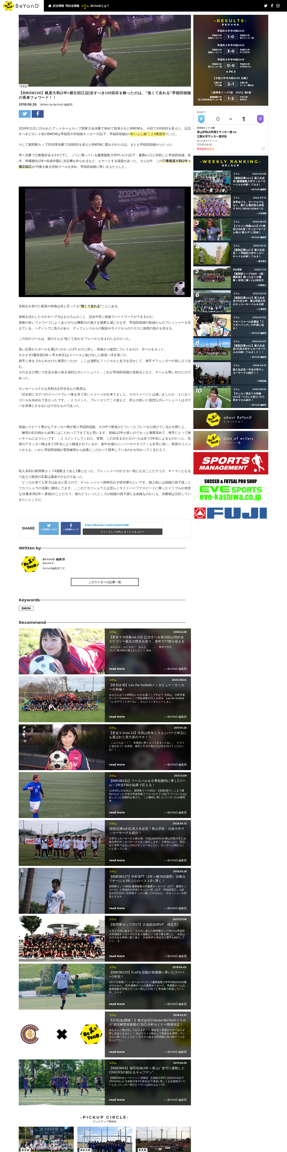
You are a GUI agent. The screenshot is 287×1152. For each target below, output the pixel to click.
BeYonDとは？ (99, 5)
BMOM (26, 608)
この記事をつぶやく (49, 527)
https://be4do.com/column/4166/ (107, 525)
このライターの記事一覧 (104, 582)
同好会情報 (72, 5)
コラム (85, 5)
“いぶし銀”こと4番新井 (149, 134)
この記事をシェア (71, 527)
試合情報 (58, 5)
